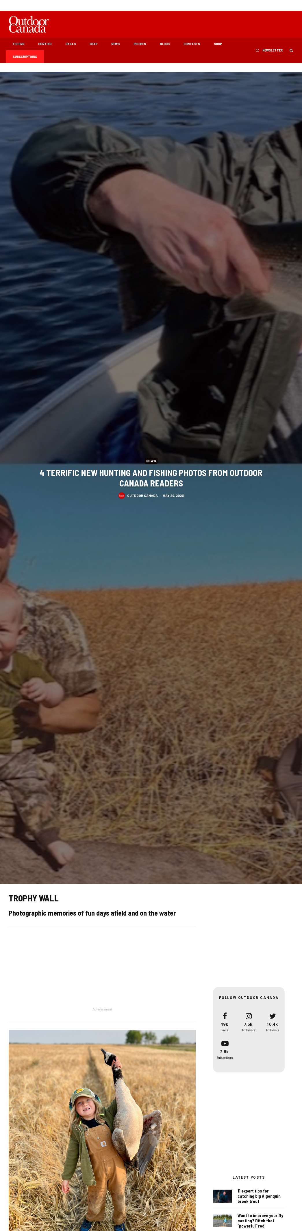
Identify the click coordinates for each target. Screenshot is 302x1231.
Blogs (165, 44)
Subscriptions (25, 56)
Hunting (44, 44)
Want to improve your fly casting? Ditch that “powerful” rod (260, 1221)
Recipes (140, 44)
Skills (70, 44)
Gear (93, 44)
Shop (218, 44)
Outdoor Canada (142, 496)
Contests (192, 44)
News (115, 44)
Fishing (18, 44)
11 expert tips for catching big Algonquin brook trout (259, 1196)
